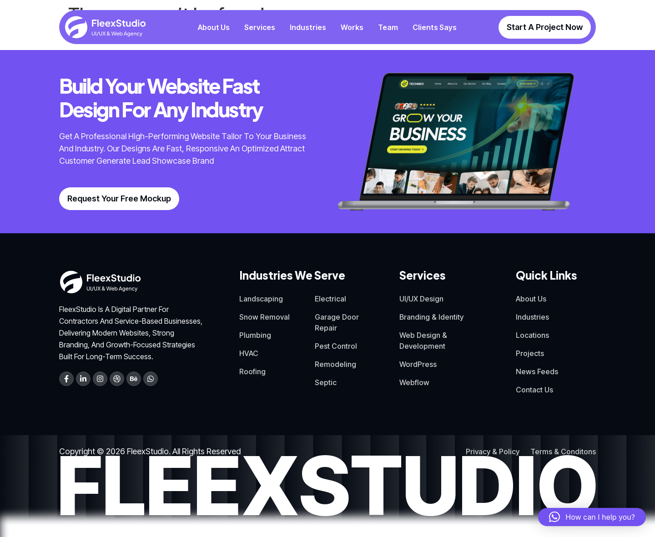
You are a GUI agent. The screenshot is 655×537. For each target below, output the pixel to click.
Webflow (414, 382)
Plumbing (255, 335)
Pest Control (336, 346)
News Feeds (537, 371)
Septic (326, 382)
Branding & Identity (431, 316)
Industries (532, 316)
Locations (532, 335)
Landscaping (261, 298)
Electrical (330, 298)
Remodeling (335, 364)
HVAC (248, 353)
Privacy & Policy (492, 451)
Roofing (252, 371)
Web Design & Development (423, 341)
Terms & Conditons (563, 451)
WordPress (418, 364)
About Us (531, 298)
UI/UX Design (421, 298)
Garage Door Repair (337, 322)
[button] (592, 517)
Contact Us (534, 389)
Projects (530, 353)
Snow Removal (264, 316)
